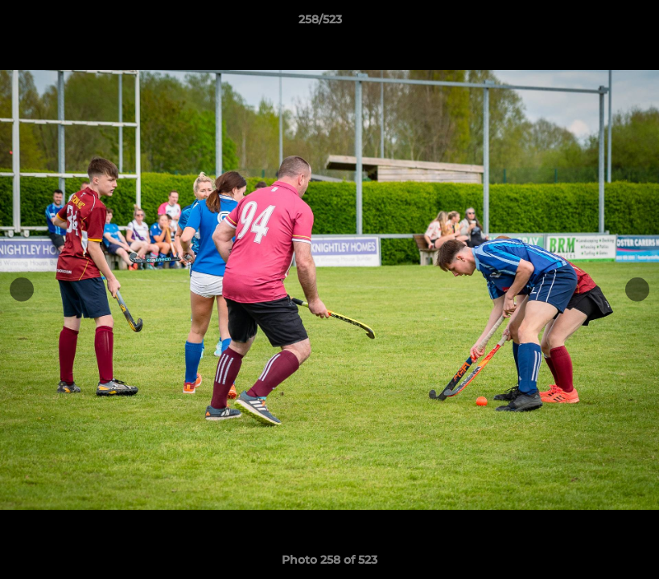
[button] (591, 23)
